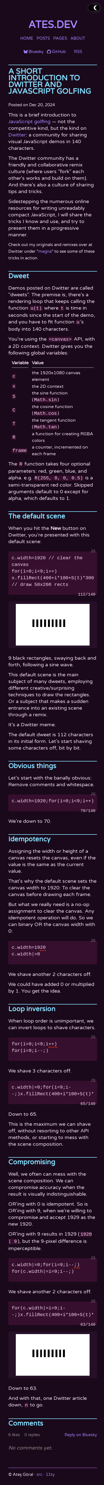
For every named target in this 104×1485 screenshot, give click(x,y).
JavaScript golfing (29, 121)
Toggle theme (90, 7)
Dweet (18, 276)
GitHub (59, 51)
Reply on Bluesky (81, 1430)
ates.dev (52, 25)
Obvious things (32, 763)
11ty (50, 1470)
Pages (60, 38)
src (39, 1470)
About (77, 38)
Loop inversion (31, 1006)
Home (26, 38)
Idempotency (29, 837)
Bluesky (36, 51)
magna (45, 251)
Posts (43, 38)
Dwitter (17, 135)
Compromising (31, 1159)
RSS (78, 51)
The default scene (36, 514)
